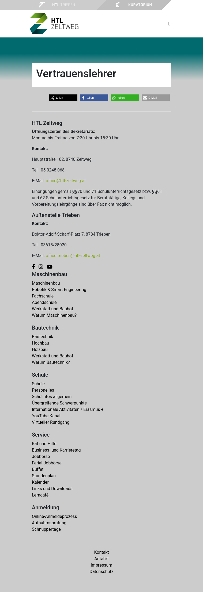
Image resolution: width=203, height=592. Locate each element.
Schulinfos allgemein (52, 396)
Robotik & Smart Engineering (59, 289)
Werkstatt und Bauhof (52, 308)
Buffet (37, 469)
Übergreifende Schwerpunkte (59, 403)
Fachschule (43, 296)
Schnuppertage (46, 529)
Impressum (101, 565)
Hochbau (40, 343)
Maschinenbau (46, 283)
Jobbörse (41, 456)
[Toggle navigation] (169, 24)
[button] (63, 97)
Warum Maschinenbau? (54, 315)
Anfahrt (101, 558)
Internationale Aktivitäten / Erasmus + (68, 409)
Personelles (43, 390)
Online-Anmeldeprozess (54, 516)
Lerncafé (40, 495)
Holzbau (40, 349)
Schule (38, 383)
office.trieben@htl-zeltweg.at (73, 255)
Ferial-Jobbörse (47, 462)
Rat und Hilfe (44, 443)
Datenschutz (101, 571)
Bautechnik (42, 336)
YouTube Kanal (46, 415)
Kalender (40, 482)
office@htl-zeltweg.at (66, 180)
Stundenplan (44, 475)
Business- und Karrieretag (56, 450)
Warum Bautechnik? (51, 362)
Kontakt (101, 552)
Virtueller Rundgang (50, 422)
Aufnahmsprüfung (49, 522)
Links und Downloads (52, 488)
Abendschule (44, 302)
